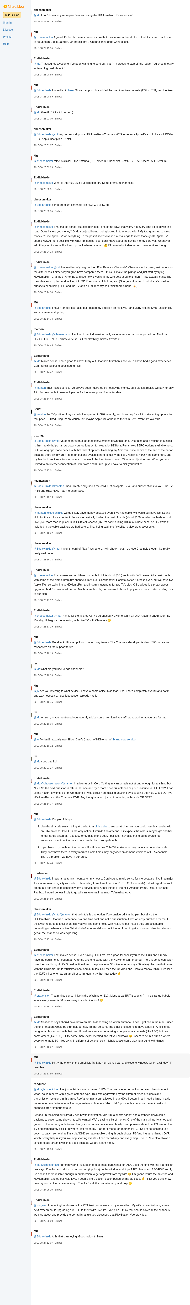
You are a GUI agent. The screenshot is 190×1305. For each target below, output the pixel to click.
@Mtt (47, 15)
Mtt (46, 31)
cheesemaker (52, 9)
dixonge (49, 458)
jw (45, 696)
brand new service (134, 776)
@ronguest (50, 1261)
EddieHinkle (51, 58)
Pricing (7, 36)
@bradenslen (52, 1042)
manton (49, 347)
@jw (46, 723)
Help (6, 43)
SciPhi (48, 427)
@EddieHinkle (52, 90)
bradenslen (51, 915)
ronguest (49, 1135)
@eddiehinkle (64, 540)
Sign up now (12, 15)
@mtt (65, 139)
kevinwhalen (52, 508)
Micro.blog (16, 6)
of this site (110, 868)
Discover (8, 29)
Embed (68, 21)
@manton (50, 406)
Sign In (7, 22)
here (80, 90)
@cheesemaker (53, 37)
